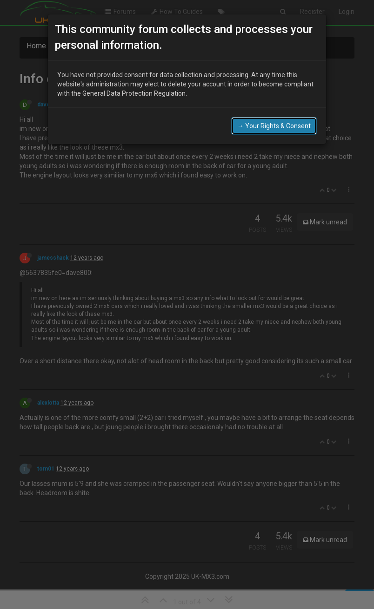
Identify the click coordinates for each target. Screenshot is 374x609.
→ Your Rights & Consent (274, 126)
